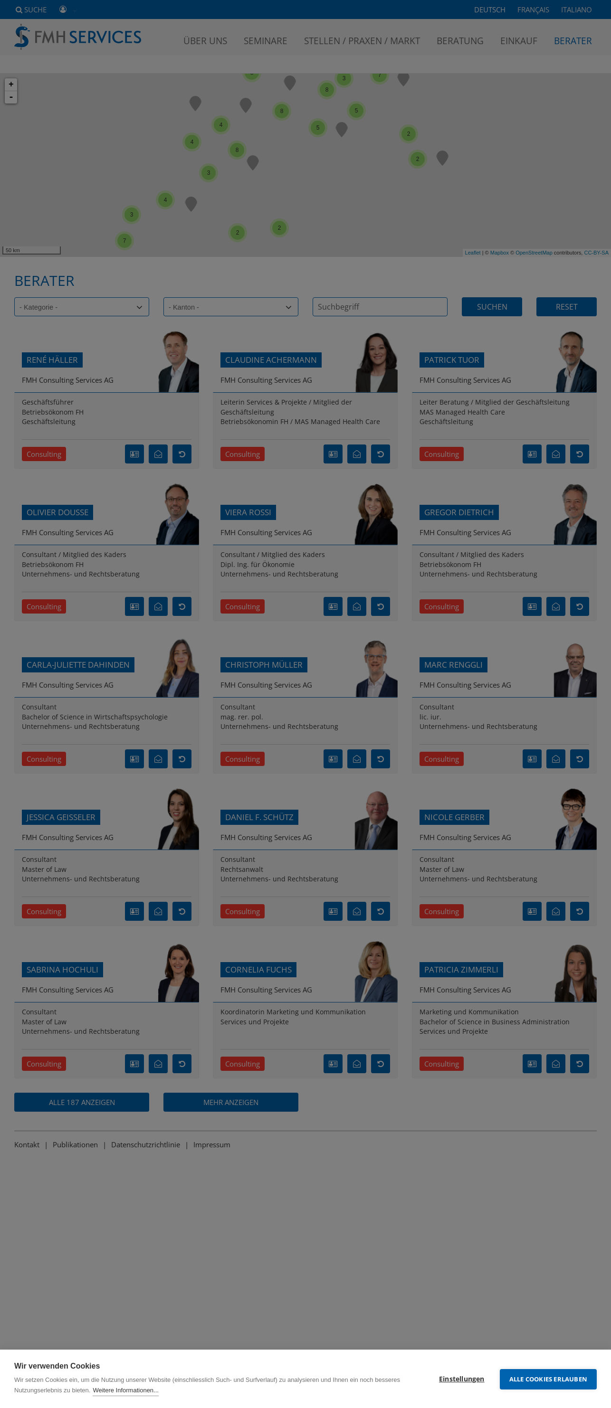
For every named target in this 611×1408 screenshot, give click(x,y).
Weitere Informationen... (126, 1390)
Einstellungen (462, 1378)
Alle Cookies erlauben (548, 1378)
